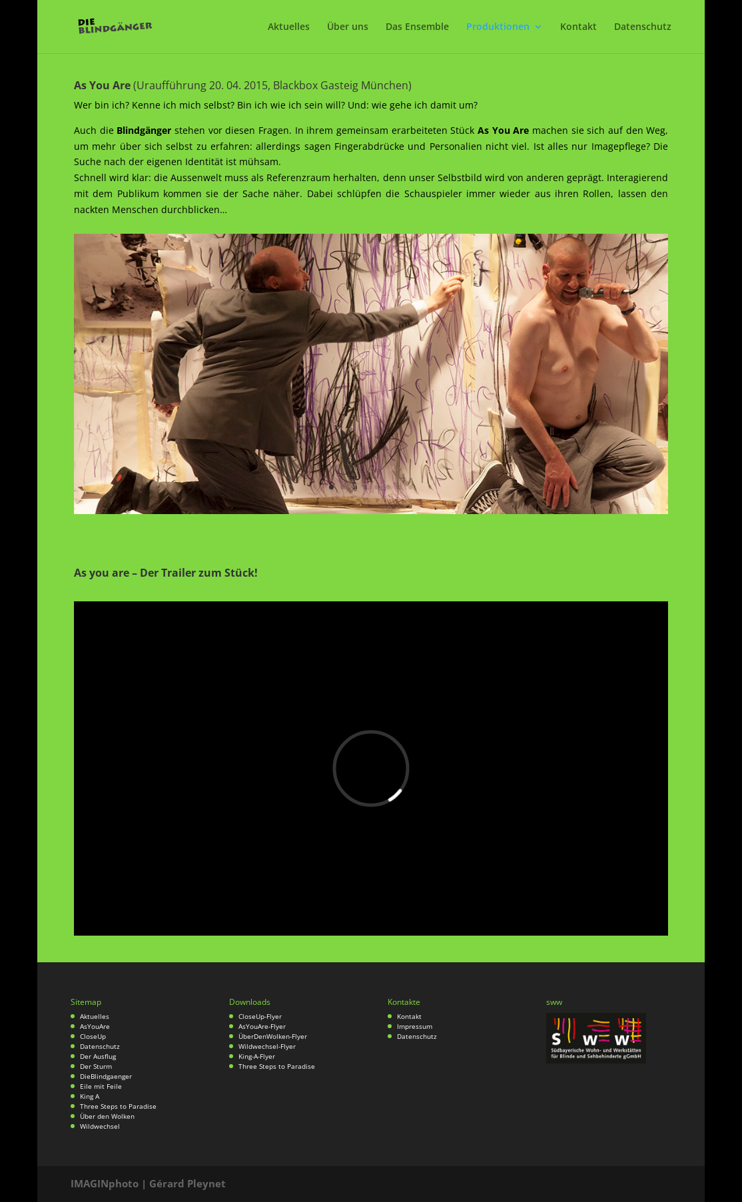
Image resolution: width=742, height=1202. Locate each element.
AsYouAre (95, 1026)
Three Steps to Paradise (118, 1106)
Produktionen (498, 27)
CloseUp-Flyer (260, 1016)
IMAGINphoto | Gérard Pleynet (148, 1183)
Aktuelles (289, 27)
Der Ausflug (98, 1056)
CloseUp (93, 1036)
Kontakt (578, 27)
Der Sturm (96, 1066)
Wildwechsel (100, 1126)
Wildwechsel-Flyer (267, 1046)
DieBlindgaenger (106, 1076)
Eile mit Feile (101, 1086)
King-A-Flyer (256, 1056)
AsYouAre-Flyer (262, 1026)
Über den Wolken (107, 1116)
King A (89, 1096)
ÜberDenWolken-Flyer (272, 1036)
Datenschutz (642, 27)
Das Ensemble (417, 27)
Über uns (347, 27)
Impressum (414, 1026)
